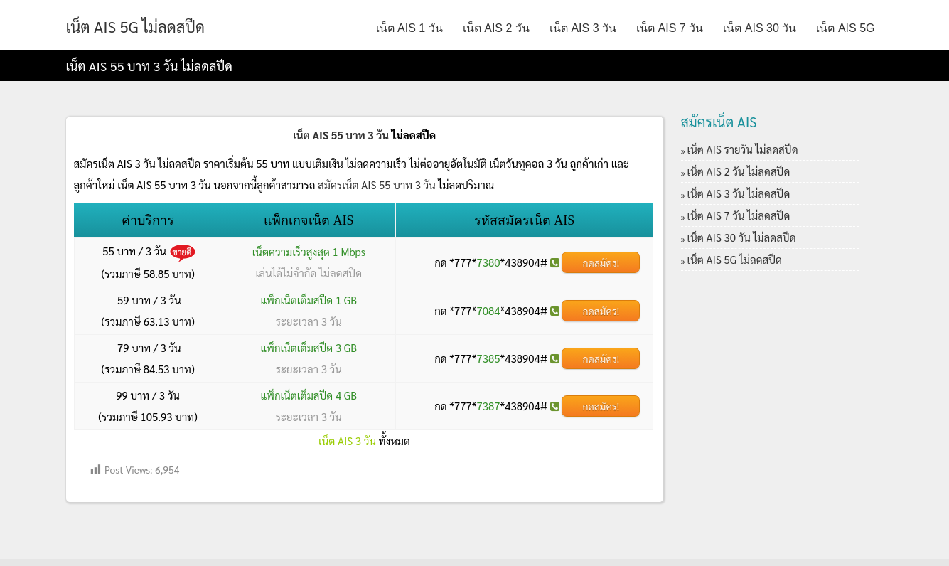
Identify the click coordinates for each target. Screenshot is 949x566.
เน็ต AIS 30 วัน (759, 28)
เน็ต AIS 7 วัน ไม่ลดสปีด (738, 215)
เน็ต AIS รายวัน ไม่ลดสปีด (742, 149)
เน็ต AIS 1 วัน (409, 28)
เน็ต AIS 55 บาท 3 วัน (341, 135)
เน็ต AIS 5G (845, 28)
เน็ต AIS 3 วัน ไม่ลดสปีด (738, 193)
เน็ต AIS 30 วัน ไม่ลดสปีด (741, 237)
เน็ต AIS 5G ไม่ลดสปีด (135, 26)
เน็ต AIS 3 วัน (582, 28)
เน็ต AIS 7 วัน (669, 28)
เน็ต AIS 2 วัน (496, 28)
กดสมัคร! (600, 262)
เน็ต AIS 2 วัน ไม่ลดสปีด (738, 171)
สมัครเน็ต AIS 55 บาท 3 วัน (377, 184)
